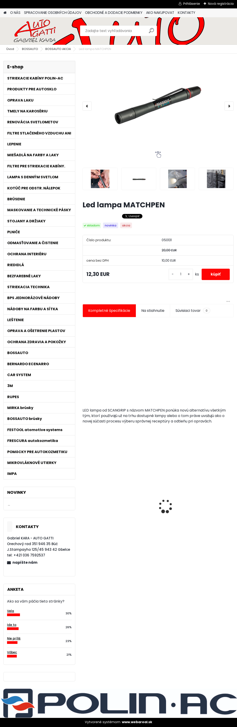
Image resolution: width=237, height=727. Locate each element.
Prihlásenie (191, 3)
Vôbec (12, 652)
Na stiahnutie (152, 310)
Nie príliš (13, 638)
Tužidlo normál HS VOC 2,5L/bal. (106, 504)
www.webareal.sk (137, 722)
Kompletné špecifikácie (109, 310)
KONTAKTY (186, 12)
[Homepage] (5, 12)
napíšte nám (24, 562)
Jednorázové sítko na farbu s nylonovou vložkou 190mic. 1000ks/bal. (208, 505)
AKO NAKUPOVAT (160, 12)
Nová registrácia (221, 3)
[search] (151, 32)
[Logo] (34, 31)
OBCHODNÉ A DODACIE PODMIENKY (113, 12)
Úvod (10, 49)
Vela (10, 611)
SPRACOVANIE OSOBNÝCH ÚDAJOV (52, 12)
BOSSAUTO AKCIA (58, 49)
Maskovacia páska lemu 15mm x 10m (154, 503)
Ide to (11, 625)
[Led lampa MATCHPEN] (158, 106)
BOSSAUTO (30, 49)
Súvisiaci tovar (193, 310)
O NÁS (15, 12)
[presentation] (87, 106)
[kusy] (180, 274)
